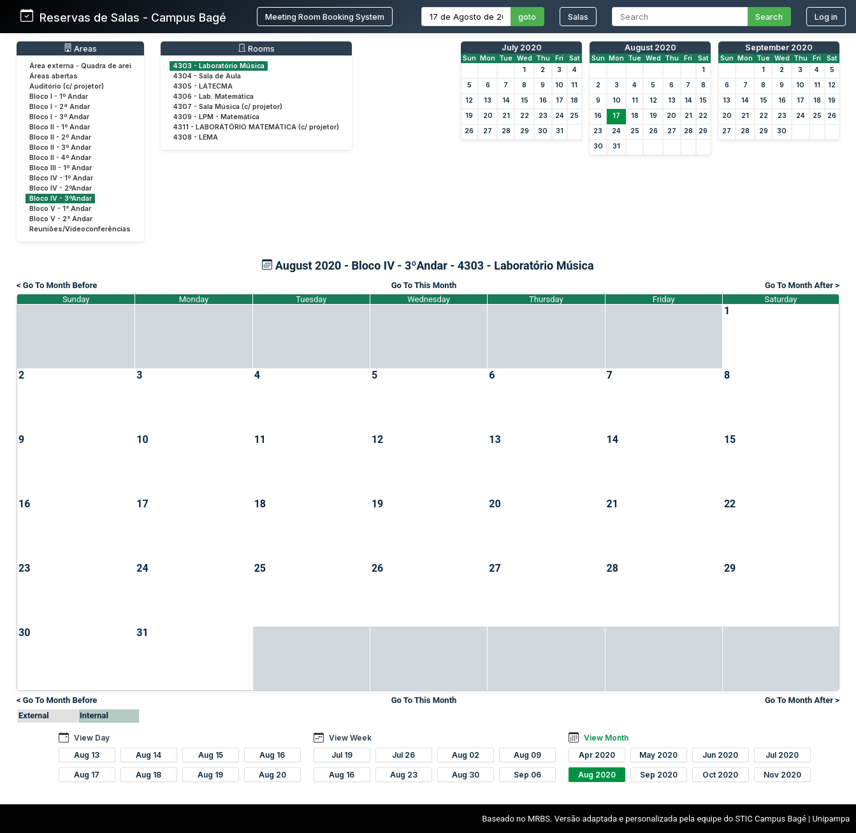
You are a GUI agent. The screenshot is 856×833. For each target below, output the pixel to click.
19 (469, 116)
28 (506, 131)
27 (487, 131)
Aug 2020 (597, 774)
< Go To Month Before (57, 285)
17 (559, 100)
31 (559, 131)
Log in (826, 17)
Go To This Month (424, 285)
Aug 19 (210, 774)
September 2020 (779, 47)
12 (469, 100)
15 (524, 100)
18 (574, 100)
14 (506, 100)
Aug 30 (465, 774)
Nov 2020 (782, 774)
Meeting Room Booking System (324, 17)
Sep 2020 (659, 774)
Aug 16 (272, 755)
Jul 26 (403, 755)
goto (527, 17)
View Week (350, 737)
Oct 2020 (720, 774)
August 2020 (650, 47)
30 (543, 131)
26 (469, 131)
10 (559, 85)
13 (487, 100)
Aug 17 (86, 774)
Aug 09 (527, 755)
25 (574, 116)
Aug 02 (465, 755)
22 (524, 116)
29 (524, 131)
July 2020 (522, 47)
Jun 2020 (720, 755)
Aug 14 (148, 755)
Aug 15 (210, 755)
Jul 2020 (782, 755)
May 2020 (658, 755)
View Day (92, 737)
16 (543, 100)
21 (506, 116)
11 (574, 85)
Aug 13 (86, 755)
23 (543, 116)
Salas (578, 17)
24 (559, 116)
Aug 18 (148, 774)
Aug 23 (403, 774)
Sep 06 (527, 774)
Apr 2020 (597, 755)
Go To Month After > (802, 285)
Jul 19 (341, 755)
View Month (606, 737)
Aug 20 (272, 774)
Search (769, 17)
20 (488, 116)
